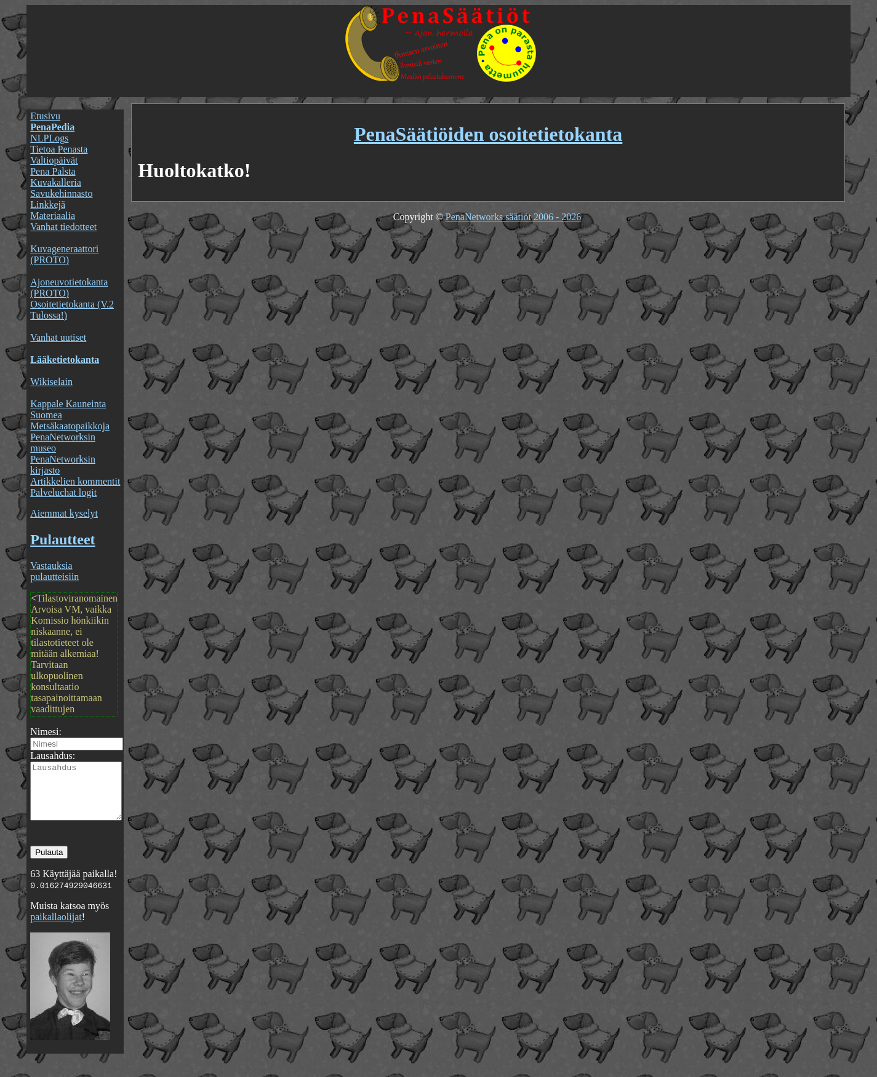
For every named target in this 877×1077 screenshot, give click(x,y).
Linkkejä (47, 204)
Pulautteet (62, 539)
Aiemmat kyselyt (64, 513)
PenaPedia (52, 127)
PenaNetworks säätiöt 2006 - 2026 (513, 217)
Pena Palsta (52, 171)
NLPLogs (49, 138)
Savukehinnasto (61, 193)
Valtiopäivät (54, 160)
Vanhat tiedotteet (63, 226)
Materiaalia (52, 215)
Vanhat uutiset (58, 337)
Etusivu (45, 116)
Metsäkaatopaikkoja (70, 426)
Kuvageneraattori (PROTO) (64, 254)
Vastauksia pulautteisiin (54, 571)
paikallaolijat (56, 928)
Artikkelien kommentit (75, 481)
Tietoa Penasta (58, 149)
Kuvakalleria (55, 182)
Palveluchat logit (63, 492)
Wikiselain (51, 381)
